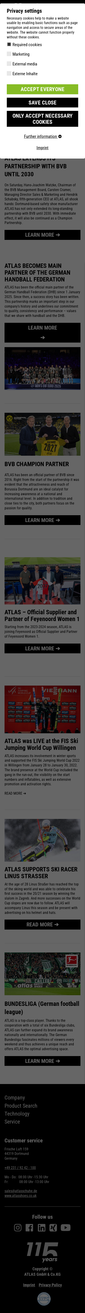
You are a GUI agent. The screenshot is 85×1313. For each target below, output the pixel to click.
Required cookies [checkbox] (27, 44)
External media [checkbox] (24, 64)
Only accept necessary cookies (42, 119)
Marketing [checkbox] (20, 54)
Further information (42, 136)
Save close (43, 102)
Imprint (42, 147)
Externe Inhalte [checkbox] (25, 73)
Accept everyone (43, 89)
